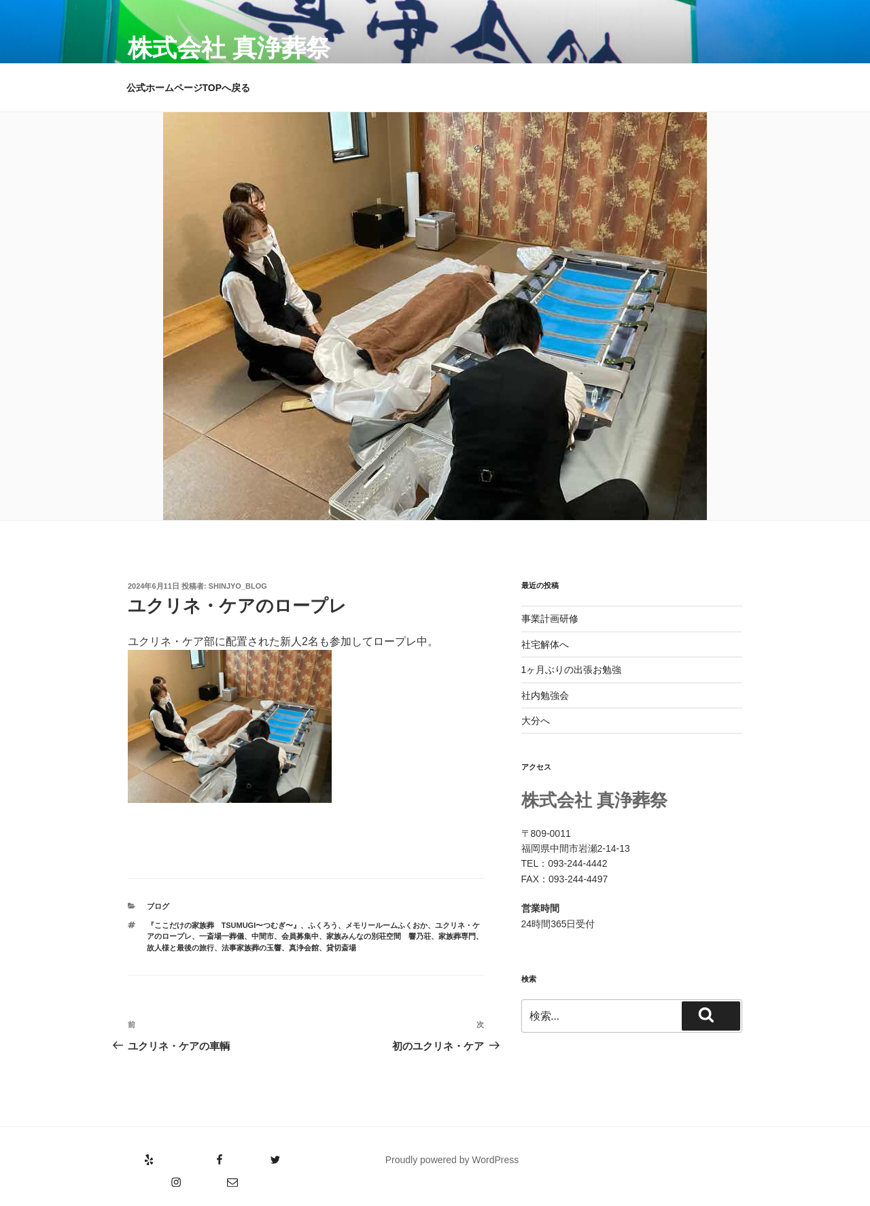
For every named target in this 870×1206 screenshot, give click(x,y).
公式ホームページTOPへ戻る (188, 87)
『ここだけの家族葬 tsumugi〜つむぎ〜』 (224, 925)
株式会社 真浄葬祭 (229, 48)
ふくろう (323, 925)
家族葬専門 (457, 936)
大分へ (535, 720)
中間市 (262, 936)
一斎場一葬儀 (221, 936)
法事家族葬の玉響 (251, 948)
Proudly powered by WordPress (452, 1159)
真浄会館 (304, 948)
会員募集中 (300, 936)
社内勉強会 (545, 695)
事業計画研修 (549, 618)
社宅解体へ (545, 644)
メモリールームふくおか (386, 925)
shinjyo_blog (238, 586)
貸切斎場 (341, 948)
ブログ (158, 906)
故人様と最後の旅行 (180, 948)
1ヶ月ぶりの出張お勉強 (571, 669)
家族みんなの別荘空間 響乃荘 (378, 936)
